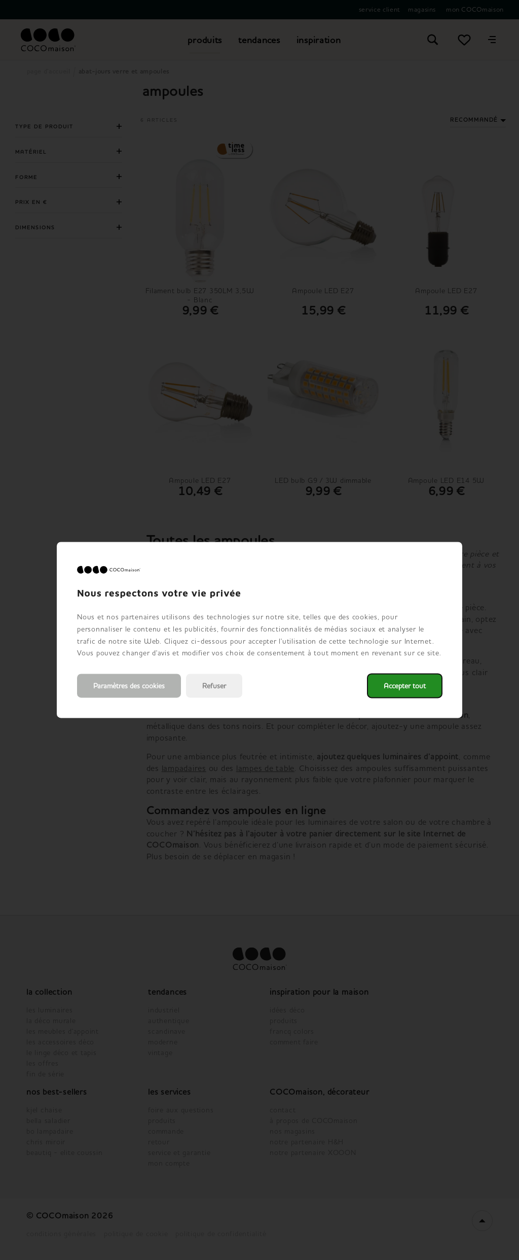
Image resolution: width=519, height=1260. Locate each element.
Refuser (214, 686)
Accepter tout (405, 686)
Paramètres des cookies (129, 686)
